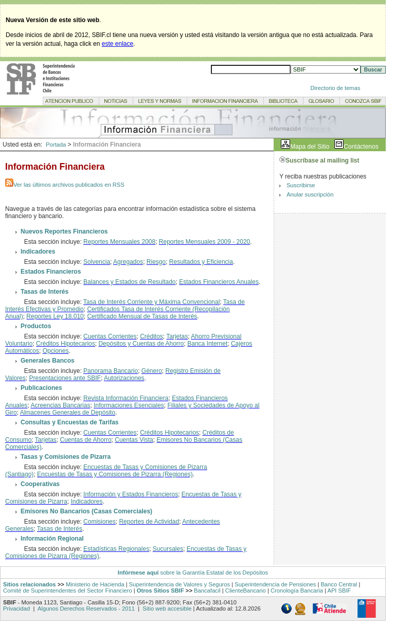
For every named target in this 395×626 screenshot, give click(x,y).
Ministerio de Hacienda (95, 584)
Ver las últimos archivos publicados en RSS (64, 185)
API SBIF (339, 590)
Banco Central (338, 584)
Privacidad (17, 608)
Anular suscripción (309, 194)
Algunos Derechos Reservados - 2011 (86, 608)
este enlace (117, 43)
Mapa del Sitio (309, 146)
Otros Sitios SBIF (160, 590)
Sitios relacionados (29, 584)
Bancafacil (207, 590)
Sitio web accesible (166, 608)
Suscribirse (300, 185)
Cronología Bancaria (297, 590)
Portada (56, 144)
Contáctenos (361, 146)
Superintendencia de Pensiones (275, 584)
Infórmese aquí (138, 572)
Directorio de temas (336, 88)
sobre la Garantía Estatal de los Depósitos (213, 572)
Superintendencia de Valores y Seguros (179, 584)
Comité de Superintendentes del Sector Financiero (67, 590)
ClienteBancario (245, 590)
